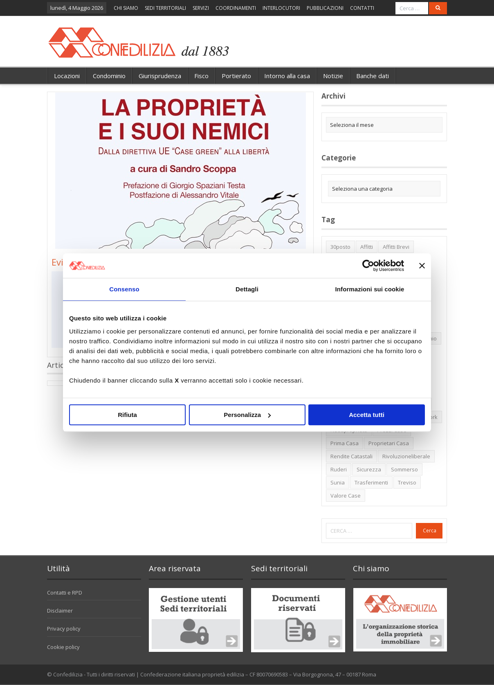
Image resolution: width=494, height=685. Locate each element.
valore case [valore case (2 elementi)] (345, 495)
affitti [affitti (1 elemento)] (366, 246)
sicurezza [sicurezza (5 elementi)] (369, 469)
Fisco (201, 76)
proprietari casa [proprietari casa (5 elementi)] (388, 443)
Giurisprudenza (160, 76)
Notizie (333, 76)
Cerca (429, 530)
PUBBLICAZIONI (325, 8)
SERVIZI (201, 8)
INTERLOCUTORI (281, 8)
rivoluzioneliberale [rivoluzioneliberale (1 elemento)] (406, 456)
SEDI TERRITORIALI (165, 8)
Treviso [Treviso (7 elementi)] (407, 482)
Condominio (109, 76)
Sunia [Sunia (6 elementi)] (337, 482)
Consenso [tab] (124, 289)
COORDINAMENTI (236, 8)
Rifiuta (127, 414)
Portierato (236, 76)
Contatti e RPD (64, 592)
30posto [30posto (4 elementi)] (340, 246)
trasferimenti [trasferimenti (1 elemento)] (371, 482)
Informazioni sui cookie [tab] (369, 289)
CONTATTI (362, 8)
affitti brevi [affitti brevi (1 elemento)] (396, 246)
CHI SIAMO (126, 8)
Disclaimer (60, 610)
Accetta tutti (366, 414)
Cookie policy (63, 647)
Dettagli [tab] (247, 289)
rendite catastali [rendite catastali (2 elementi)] (351, 456)
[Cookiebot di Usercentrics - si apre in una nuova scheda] (368, 265)
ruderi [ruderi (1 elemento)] (338, 469)
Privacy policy (64, 628)
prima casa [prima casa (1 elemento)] (344, 443)
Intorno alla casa (287, 76)
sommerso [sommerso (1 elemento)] (404, 469)
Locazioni (67, 76)
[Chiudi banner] (422, 265)
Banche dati (372, 76)
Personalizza (247, 414)
